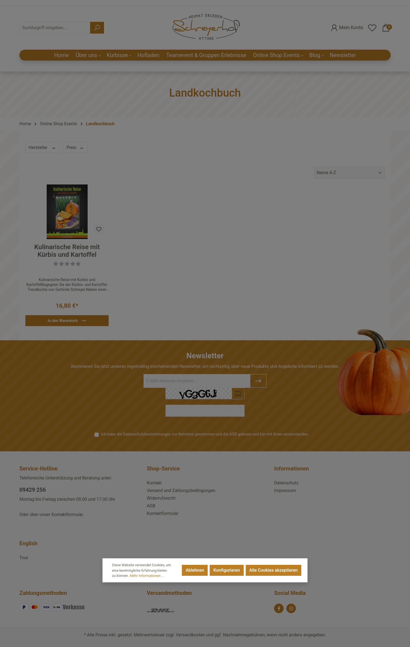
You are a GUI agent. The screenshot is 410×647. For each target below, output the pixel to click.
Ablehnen (195, 570)
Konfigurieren (226, 570)
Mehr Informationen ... (147, 576)
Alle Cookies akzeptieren (273, 570)
